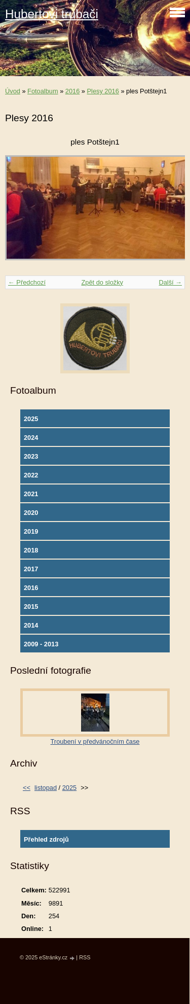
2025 (31, 419)
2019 (31, 531)
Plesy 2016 (103, 91)
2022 (31, 475)
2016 (72, 91)
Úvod (12, 91)
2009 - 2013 (41, 644)
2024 (31, 437)
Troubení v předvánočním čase (95, 741)
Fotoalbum (42, 91)
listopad (45, 787)
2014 (31, 625)
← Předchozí (27, 282)
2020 (31, 512)
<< (26, 787)
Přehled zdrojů (46, 839)
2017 (31, 569)
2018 (31, 550)
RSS (84, 957)
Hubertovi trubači (51, 14)
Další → (170, 282)
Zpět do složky (102, 282)
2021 (31, 494)
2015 (31, 606)
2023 (31, 456)
